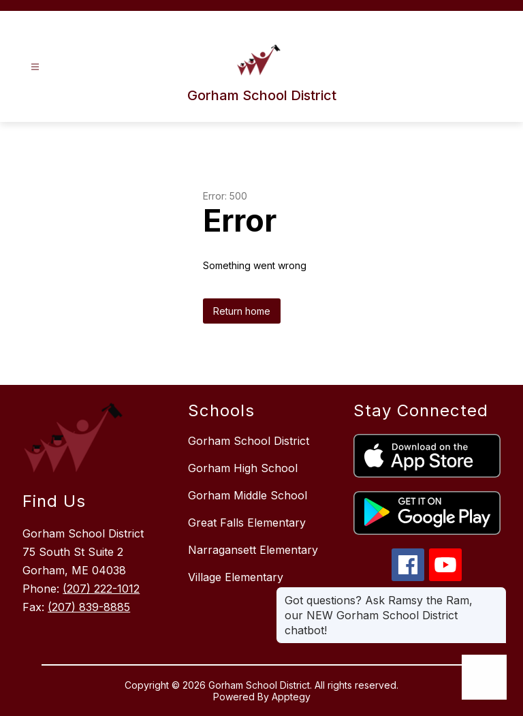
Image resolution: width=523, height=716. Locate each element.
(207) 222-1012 (101, 588)
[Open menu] (35, 67)
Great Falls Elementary (247, 522)
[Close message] (496, 593)
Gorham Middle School (247, 495)
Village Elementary (235, 577)
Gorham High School (243, 468)
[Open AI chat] (484, 677)
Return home (241, 311)
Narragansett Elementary (253, 550)
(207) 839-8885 (89, 607)
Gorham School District (248, 441)
